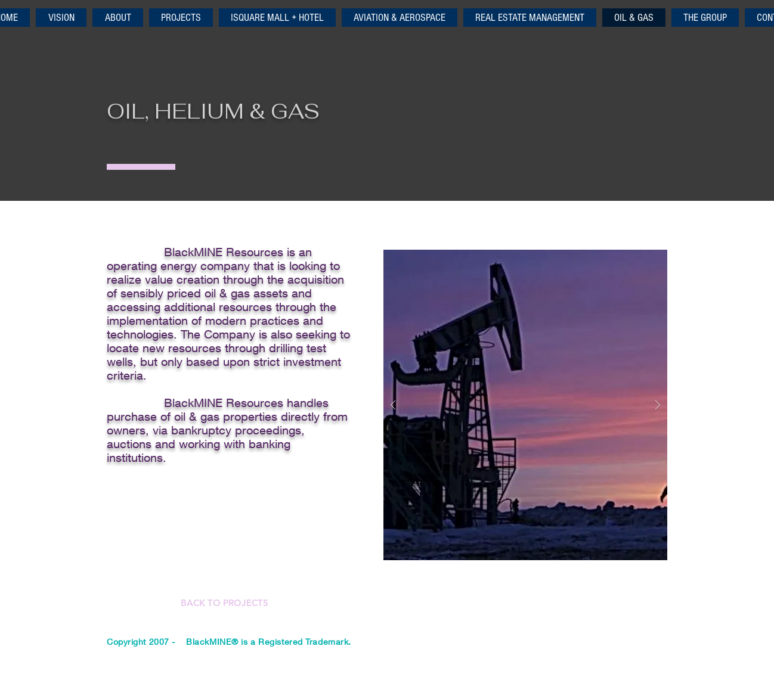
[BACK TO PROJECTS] (224, 602)
